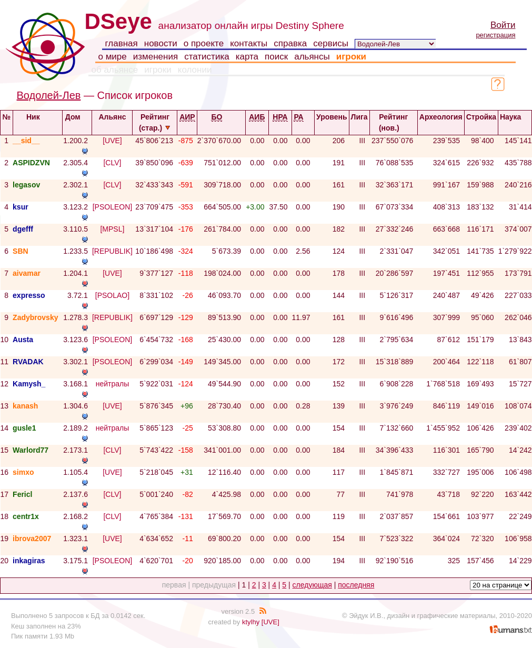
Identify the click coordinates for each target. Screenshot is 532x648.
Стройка (481, 122)
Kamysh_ (29, 384)
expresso (29, 295)
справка (290, 43)
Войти (503, 25)
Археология (441, 122)
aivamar (27, 273)
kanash (25, 406)
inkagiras (29, 560)
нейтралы (112, 384)
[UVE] (112, 140)
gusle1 (24, 428)
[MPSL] (112, 229)
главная (121, 43)
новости (160, 43)
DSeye (118, 21)
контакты (248, 43)
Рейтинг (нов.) (393, 122)
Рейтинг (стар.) (155, 122)
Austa (23, 339)
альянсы (312, 57)
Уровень (331, 122)
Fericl (22, 494)
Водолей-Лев (49, 95)
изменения (155, 57)
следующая (312, 585)
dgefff (23, 229)
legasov (26, 185)
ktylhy (250, 622)
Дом (77, 117)
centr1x (26, 516)
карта (247, 57)
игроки (351, 57)
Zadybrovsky (35, 317)
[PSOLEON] (112, 207)
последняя (356, 585)
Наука (515, 117)
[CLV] (112, 162)
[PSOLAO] (112, 295)
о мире (112, 57)
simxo (23, 472)
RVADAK (28, 361)
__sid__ (26, 140)
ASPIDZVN (31, 162)
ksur (20, 207)
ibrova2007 (32, 538)
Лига (359, 122)
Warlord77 (30, 450)
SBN (20, 251)
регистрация (495, 35)
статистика (206, 57)
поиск (276, 57)
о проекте (204, 43)
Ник (37, 117)
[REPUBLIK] (112, 251)
